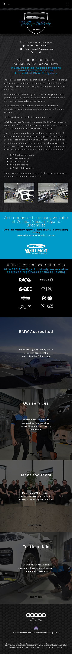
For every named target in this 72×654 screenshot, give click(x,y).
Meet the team (36, 474)
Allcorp (50, 633)
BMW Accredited (36, 331)
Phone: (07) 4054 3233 (36, 45)
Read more (36, 381)
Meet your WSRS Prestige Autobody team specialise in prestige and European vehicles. (36, 496)
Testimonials (36, 546)
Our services (36, 403)
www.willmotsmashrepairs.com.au (36, 235)
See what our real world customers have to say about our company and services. (36, 568)
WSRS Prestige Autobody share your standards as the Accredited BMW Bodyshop (36, 352)
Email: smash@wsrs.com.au (37, 49)
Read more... (36, 453)
